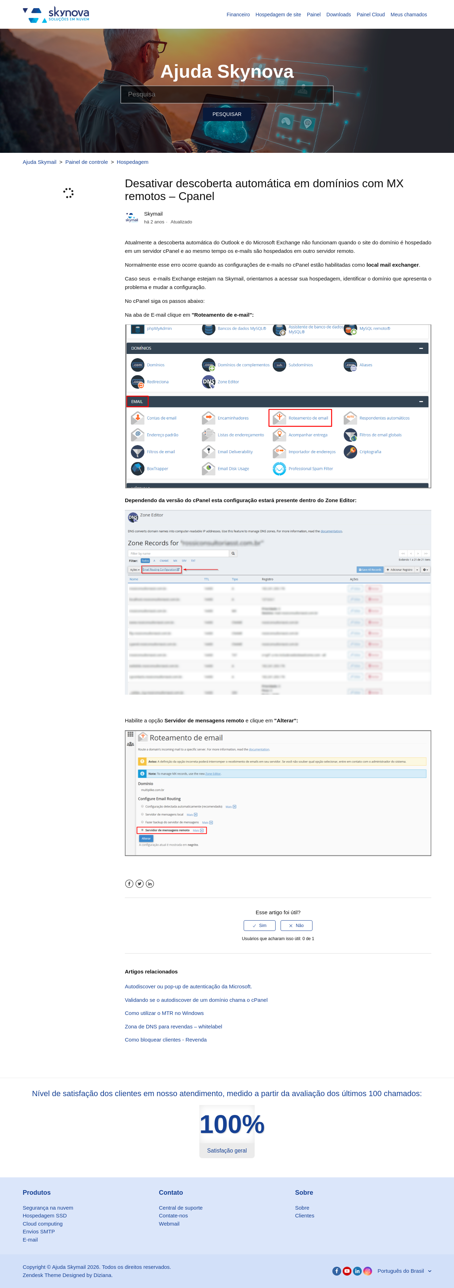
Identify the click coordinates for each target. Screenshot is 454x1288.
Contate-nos (173, 1215)
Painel (314, 14)
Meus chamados (409, 14)
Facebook (129, 883)
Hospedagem (132, 162)
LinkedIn (149, 883)
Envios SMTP (39, 1231)
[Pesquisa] (227, 94)
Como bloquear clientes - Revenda (166, 1040)
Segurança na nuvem (48, 1208)
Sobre (302, 1208)
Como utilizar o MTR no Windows (164, 1013)
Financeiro (238, 14)
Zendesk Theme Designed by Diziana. (68, 1275)
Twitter (139, 883)
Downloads (338, 14)
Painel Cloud (371, 14)
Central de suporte (181, 1208)
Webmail (169, 1224)
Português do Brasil (401, 1271)
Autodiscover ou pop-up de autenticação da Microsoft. (188, 986)
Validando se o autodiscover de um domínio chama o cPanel (196, 1000)
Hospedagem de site (278, 14)
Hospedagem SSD (45, 1215)
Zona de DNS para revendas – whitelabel (173, 1026)
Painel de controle (86, 162)
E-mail (30, 1240)
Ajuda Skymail (39, 162)
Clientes (304, 1215)
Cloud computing (43, 1224)
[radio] (260, 925)
